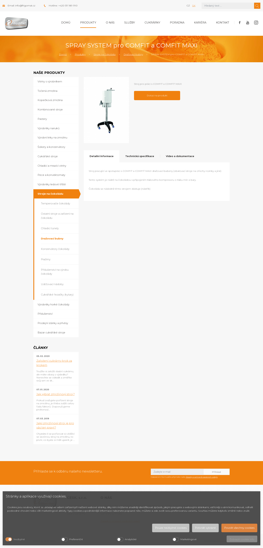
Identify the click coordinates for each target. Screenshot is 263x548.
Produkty (88, 22)
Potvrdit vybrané (205, 527)
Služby (129, 22)
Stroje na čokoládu (105, 54)
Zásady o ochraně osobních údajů (202, 477)
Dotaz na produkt (157, 95)
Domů (65, 22)
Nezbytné (19, 539)
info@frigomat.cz (25, 5)
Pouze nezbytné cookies (171, 527)
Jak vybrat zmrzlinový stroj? (55, 394)
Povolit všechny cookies (239, 527)
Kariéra (200, 22)
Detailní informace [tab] (102, 156)
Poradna (177, 22)
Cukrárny (152, 22)
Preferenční (76, 539)
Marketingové (188, 539)
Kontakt (222, 22)
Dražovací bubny (133, 54)
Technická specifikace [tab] (139, 156)
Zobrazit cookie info (241, 539)
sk (193, 5)
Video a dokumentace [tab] (180, 156)
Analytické (131, 539)
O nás (110, 22)
